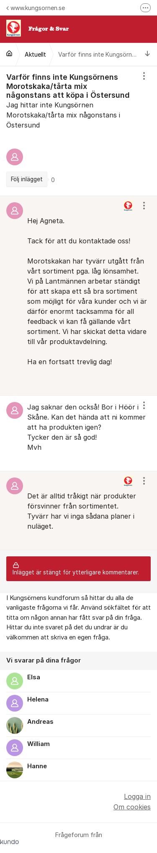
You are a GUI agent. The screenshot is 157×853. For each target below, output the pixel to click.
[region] (78, 131)
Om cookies (132, 807)
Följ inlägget (27, 179)
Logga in (137, 796)
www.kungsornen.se (35, 7)
